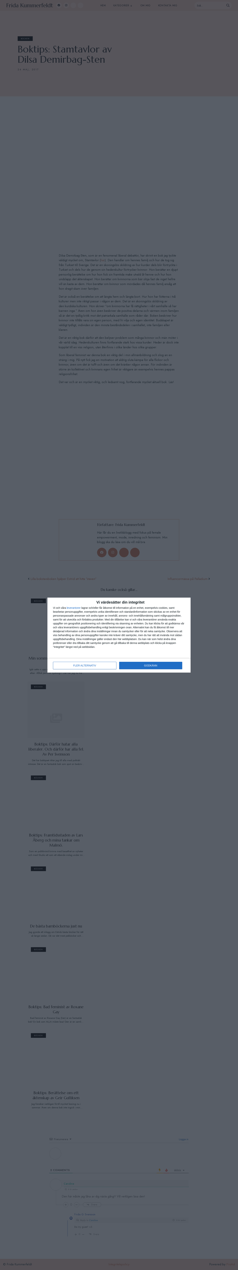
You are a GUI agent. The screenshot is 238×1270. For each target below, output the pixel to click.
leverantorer (74, 608)
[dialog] (119, 635)
